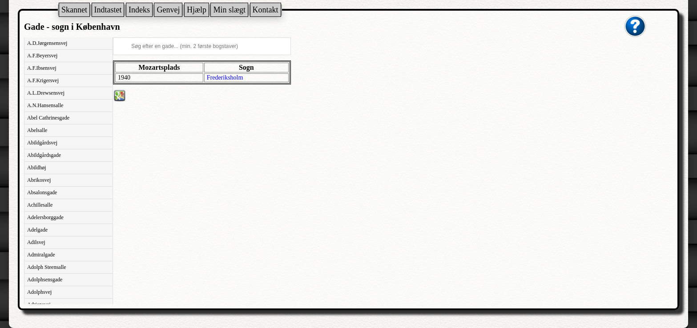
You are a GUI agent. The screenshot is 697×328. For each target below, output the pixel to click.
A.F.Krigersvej (43, 80)
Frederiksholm (225, 77)
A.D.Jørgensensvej (47, 43)
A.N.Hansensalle (45, 105)
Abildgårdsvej (42, 143)
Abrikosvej (39, 180)
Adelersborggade (45, 217)
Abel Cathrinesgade (48, 118)
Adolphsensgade (44, 279)
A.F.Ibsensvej (41, 68)
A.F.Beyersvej (42, 55)
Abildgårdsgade (44, 155)
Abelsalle (37, 130)
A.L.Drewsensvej (45, 93)
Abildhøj (36, 167)
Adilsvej (36, 242)
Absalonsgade (42, 192)
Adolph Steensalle (46, 267)
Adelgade (37, 230)
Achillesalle (39, 205)
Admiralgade (41, 255)
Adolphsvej (39, 292)
